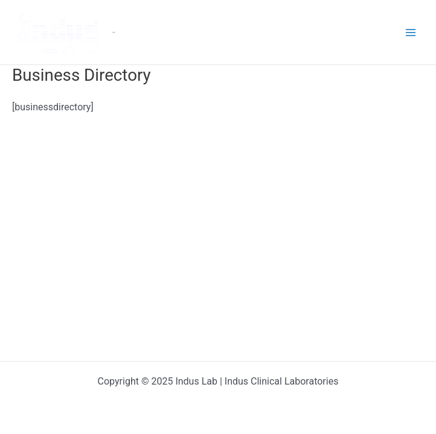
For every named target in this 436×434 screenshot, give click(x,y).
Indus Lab (113, 32)
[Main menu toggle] (410, 32)
